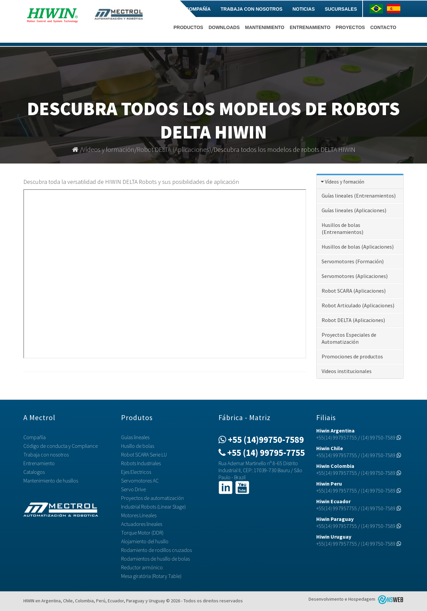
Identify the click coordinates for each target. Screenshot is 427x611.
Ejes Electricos (136, 472)
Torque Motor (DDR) (142, 532)
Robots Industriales (141, 463)
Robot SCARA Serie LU (144, 454)
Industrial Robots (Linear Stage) (153, 506)
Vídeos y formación (108, 149)
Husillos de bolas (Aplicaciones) (358, 246)
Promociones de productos (352, 356)
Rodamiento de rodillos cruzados (156, 550)
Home (168, 9)
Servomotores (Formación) (353, 261)
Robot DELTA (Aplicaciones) (174, 149)
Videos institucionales (347, 371)
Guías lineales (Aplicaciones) (354, 210)
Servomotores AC (139, 480)
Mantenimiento (264, 27)
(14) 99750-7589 (381, 437)
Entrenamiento (310, 27)
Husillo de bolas (137, 445)
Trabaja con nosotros (251, 9)
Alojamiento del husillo (144, 541)
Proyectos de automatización (152, 498)
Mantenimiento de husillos (50, 480)
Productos (188, 27)
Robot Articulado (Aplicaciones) (358, 305)
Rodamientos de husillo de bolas (155, 558)
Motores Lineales (138, 515)
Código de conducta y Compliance (60, 445)
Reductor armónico (142, 567)
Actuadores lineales (141, 524)
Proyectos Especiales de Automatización (349, 338)
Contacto (383, 27)
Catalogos (34, 472)
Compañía (197, 9)
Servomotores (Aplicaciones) (355, 276)
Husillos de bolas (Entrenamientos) (342, 228)
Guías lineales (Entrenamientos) (359, 195)
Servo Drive (133, 489)
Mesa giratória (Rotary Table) (151, 576)
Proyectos (350, 27)
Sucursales (341, 9)
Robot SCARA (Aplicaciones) (354, 290)
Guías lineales (135, 437)
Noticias (304, 9)
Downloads (224, 27)
